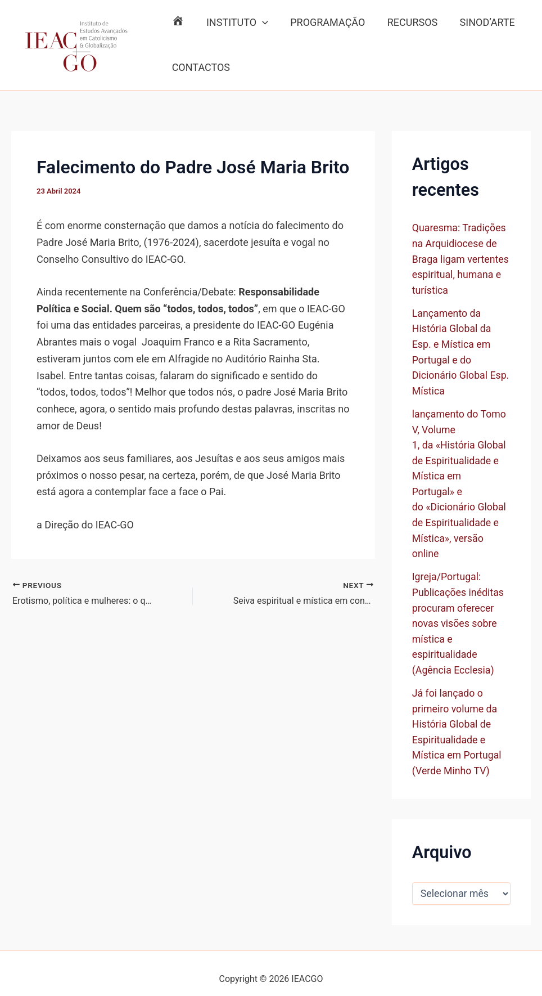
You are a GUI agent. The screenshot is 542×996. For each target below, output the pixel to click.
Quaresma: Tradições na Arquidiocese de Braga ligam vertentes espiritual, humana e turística (461, 258)
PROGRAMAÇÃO (323, 22)
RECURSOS (406, 22)
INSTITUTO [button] (234, 22)
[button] (259, 22)
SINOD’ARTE (479, 22)
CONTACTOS (200, 67)
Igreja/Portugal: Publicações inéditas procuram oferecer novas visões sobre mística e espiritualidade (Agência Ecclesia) (458, 615)
